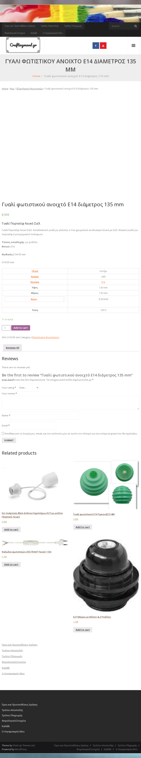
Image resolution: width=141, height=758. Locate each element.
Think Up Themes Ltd (24, 745)
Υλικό (35, 271)
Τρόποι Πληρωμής (73, 25)
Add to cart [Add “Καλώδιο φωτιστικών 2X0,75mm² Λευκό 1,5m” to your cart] (11, 564)
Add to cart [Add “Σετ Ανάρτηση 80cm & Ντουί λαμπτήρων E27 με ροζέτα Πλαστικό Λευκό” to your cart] (11, 529)
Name (6, 415)
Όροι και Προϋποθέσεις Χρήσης (20, 25)
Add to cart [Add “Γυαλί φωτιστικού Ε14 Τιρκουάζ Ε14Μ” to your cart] (83, 527)
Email (6, 425)
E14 (103, 282)
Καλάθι (33, 33)
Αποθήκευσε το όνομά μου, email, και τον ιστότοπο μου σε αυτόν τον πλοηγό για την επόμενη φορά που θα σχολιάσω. (71, 433)
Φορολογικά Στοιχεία (15, 33)
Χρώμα (35, 276)
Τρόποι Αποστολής (50, 25)
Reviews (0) (12, 347)
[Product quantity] (6, 328)
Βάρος (34, 299)
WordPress (20, 749)
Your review (9, 393)
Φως (12, 88)
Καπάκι (34, 282)
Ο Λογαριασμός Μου (53, 33)
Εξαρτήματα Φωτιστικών (30, 88)
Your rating (9, 387)
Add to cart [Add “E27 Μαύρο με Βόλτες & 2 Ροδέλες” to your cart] (83, 629)
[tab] (12, 347)
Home (36, 76)
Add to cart (21, 327)
